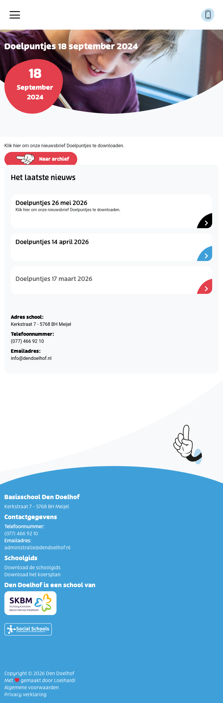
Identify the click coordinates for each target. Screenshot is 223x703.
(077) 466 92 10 (27, 341)
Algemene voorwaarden (31, 687)
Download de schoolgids (32, 567)
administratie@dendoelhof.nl (37, 547)
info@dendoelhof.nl (31, 358)
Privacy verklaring (25, 694)
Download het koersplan (32, 574)
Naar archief (41, 159)
